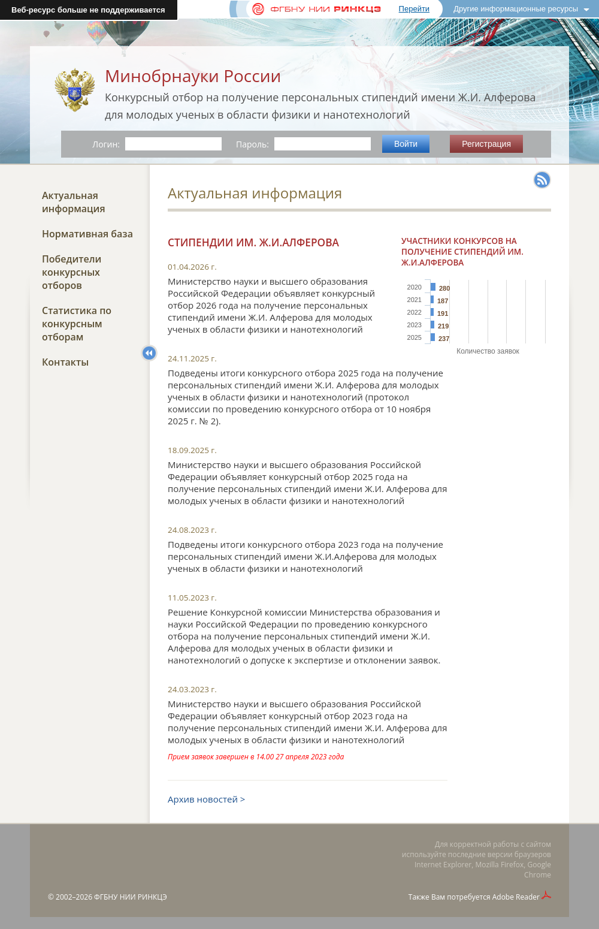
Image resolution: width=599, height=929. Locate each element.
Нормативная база (87, 233)
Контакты (65, 362)
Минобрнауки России (193, 75)
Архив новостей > (206, 799)
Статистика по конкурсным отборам (76, 323)
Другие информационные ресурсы (515, 8)
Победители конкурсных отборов (71, 272)
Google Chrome (537, 869)
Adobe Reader (516, 897)
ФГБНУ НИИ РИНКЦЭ (130, 897)
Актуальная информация (73, 202)
